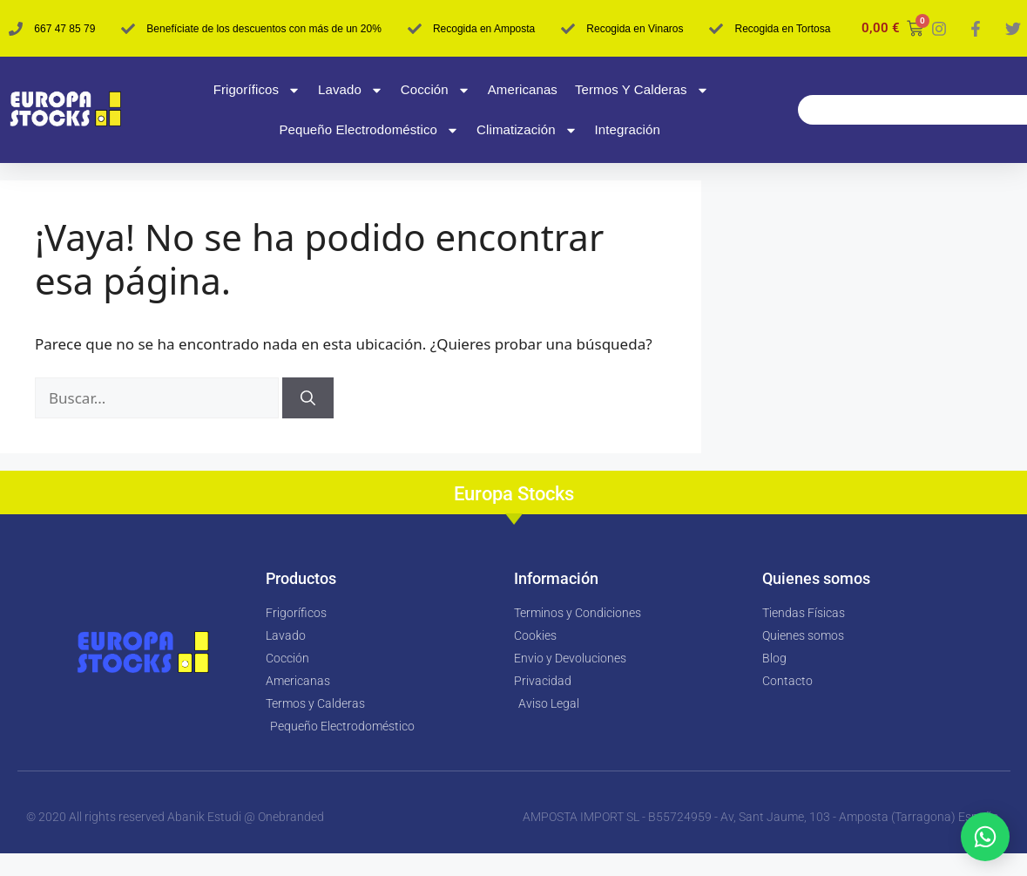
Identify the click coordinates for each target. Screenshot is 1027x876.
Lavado (350, 90)
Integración (627, 129)
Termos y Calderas (642, 90)
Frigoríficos (257, 90)
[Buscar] (308, 398)
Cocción (435, 90)
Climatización (527, 130)
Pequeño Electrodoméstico (369, 130)
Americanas (522, 89)
